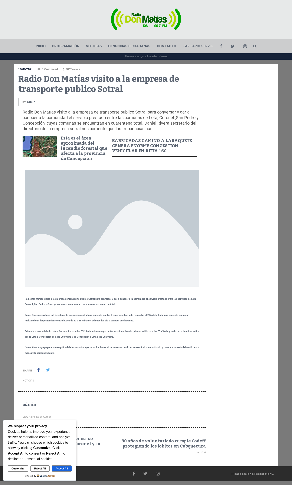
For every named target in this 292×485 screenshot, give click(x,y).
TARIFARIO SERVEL (198, 46)
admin (30, 102)
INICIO (41, 46)
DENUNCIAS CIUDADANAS (129, 46)
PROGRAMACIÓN (65, 46)
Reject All (40, 468)
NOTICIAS (94, 46)
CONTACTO (166, 46)
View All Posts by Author (37, 416)
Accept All (62, 468)
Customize (18, 468)
